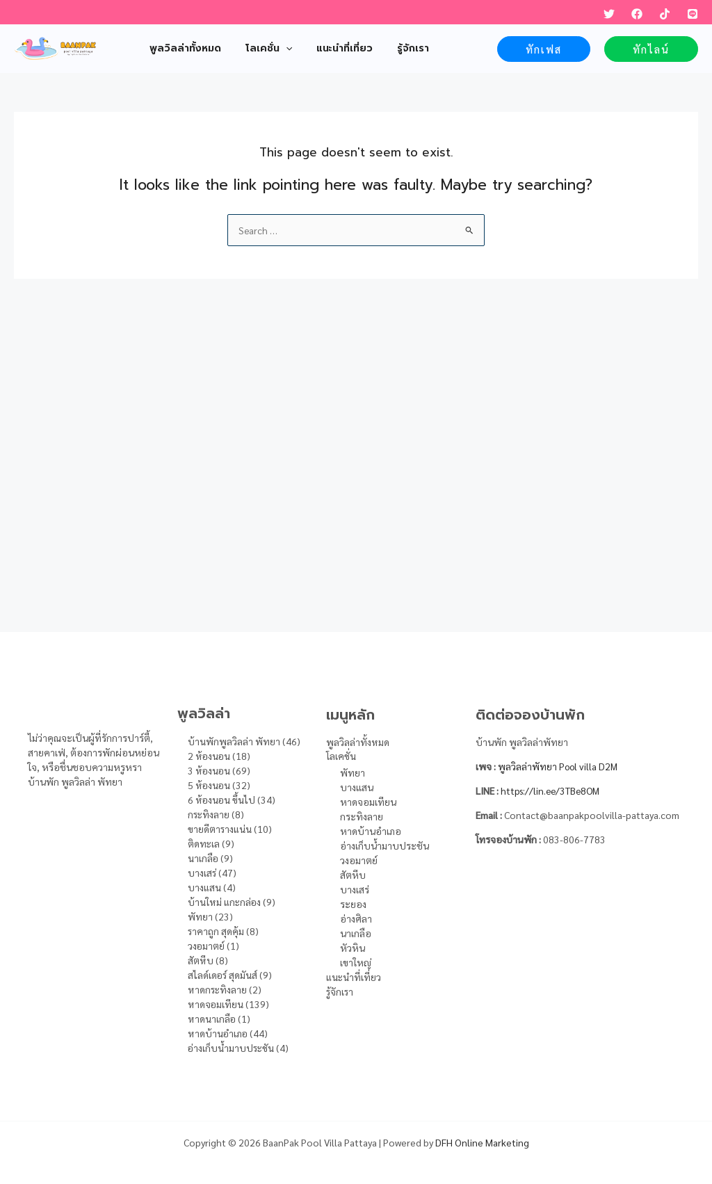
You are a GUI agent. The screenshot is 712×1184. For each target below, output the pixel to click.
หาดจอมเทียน (368, 802)
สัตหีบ (353, 875)
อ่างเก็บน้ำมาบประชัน (384, 846)
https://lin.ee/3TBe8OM (553, 790)
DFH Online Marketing (482, 1142)
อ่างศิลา (356, 919)
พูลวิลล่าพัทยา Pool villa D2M (559, 766)
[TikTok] (664, 13)
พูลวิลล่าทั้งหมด (357, 742)
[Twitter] (609, 13)
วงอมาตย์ (359, 860)
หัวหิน (352, 948)
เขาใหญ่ (355, 963)
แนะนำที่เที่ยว (354, 977)
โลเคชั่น (341, 756)
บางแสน (356, 787)
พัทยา (352, 773)
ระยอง (353, 904)
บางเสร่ (354, 890)
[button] (543, 49)
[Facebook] (636, 13)
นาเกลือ (355, 933)
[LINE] (692, 13)
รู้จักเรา (340, 992)
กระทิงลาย (361, 817)
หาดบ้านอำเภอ (370, 831)
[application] (278, 48)
